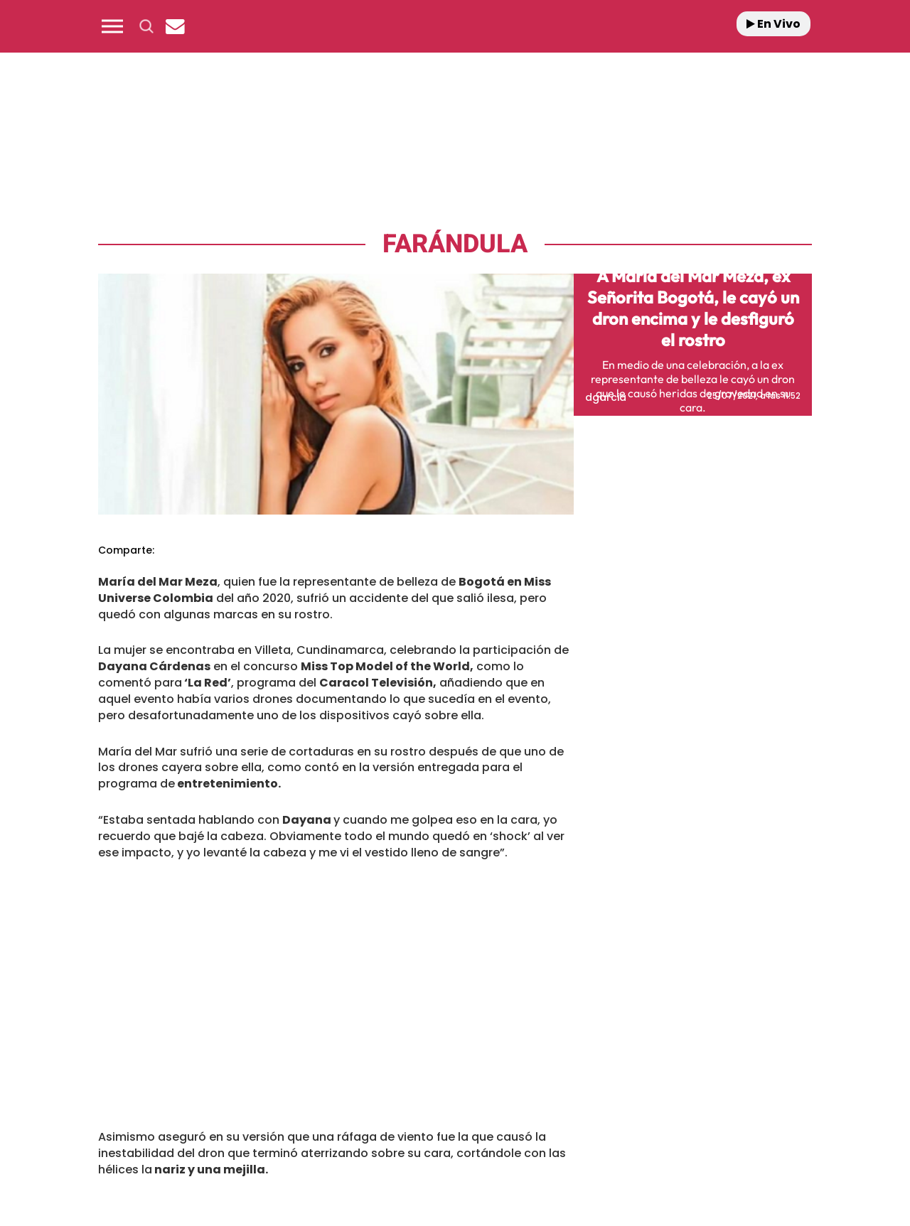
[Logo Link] (455, 26)
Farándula (455, 244)
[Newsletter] (175, 26)
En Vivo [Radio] (773, 24)
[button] (112, 26)
